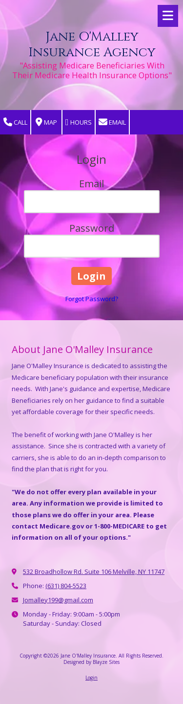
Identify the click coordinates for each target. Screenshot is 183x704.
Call (15, 122)
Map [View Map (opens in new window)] (46, 122)
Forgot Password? (91, 298)
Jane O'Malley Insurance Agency (92, 44)
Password (91, 228)
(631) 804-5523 (65, 585)
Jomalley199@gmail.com (58, 599)
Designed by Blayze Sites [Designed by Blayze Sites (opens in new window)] (91, 662)
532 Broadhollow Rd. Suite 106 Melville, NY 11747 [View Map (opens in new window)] (93, 571)
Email (112, 122)
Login (91, 677)
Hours (78, 122)
